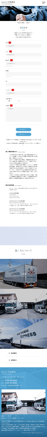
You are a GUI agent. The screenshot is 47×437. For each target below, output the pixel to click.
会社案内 (14, 353)
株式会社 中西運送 (21, 22)
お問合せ (26, 22)
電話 (9, 100)
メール (19, 100)
